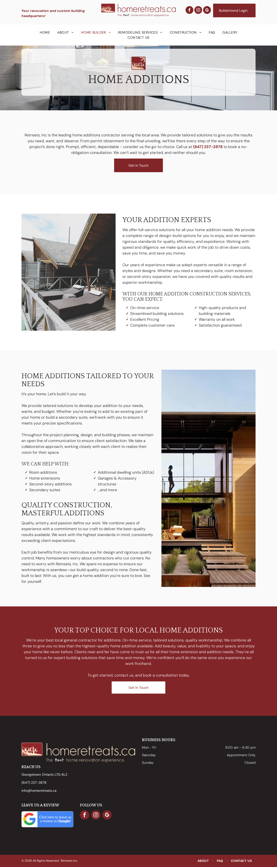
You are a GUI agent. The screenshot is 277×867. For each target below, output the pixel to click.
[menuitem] (45, 32)
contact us (123, 675)
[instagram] (198, 10)
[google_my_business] (207, 10)
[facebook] (189, 10)
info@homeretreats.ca (39, 790)
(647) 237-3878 (208, 146)
